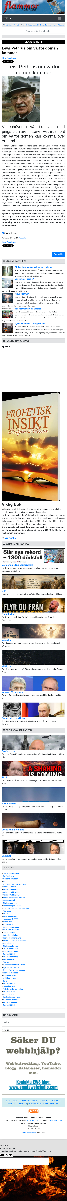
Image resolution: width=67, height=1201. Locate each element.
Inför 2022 (7, 981)
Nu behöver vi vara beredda (14, 970)
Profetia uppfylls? (10, 887)
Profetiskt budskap (10, 957)
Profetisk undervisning (12, 938)
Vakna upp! (7, 922)
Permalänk (22, 238)
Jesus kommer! (22, 294)
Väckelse (33, 632)
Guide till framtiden (10, 879)
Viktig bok (33, 658)
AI (4, 881)
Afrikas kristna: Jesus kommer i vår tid (33, 267)
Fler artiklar (59, 254)
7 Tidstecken (9, 803)
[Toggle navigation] (59, 18)
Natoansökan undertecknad (14, 965)
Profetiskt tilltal (9, 954)
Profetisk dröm (9, 992)
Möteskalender (30, 1101)
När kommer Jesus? (24, 279)
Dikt (33, 583)
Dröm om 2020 (9, 994)
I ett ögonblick (8, 959)
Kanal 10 (45, 1101)
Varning (6, 962)
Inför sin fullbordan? (11, 930)
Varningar (7, 911)
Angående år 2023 (10, 919)
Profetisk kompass (10, 973)
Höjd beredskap (9, 975)
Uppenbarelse (8, 943)
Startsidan (8, 25)
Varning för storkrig (33, 684)
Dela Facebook (9, 58)
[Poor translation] (9, 1155)
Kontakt (55, 1104)
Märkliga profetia (9, 903)
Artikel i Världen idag (11, 890)
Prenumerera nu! (38, 1104)
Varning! (6, 856)
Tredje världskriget (10, 949)
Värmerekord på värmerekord (33, 557)
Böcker (56, 1101)
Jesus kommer (9, 933)
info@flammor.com (33, 1120)
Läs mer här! (11, 538)
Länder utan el (9, 900)
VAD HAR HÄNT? (10, 924)
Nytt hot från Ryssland (12, 967)
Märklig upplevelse (10, 946)
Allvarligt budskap (10, 916)
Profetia (6, 914)
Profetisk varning (10, 1002)
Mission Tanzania (17, 1104)
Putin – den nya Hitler (33, 710)
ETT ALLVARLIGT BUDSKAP (15, 884)
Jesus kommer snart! (13, 829)
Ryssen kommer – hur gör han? (30, 324)
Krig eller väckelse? (11, 935)
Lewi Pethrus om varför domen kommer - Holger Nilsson (43, 25)
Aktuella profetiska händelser (14, 941)
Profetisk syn (9, 751)
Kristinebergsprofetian (12, 906)
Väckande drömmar (11, 1000)
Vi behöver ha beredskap (13, 989)
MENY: (8, 18)
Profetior (17, 25)
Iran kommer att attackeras (28, 309)
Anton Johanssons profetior (14, 898)
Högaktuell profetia (10, 951)
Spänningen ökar (10, 986)
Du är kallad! (33, 606)
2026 (4, 777)
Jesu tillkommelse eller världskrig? (16, 908)
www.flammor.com (55, 1120)
